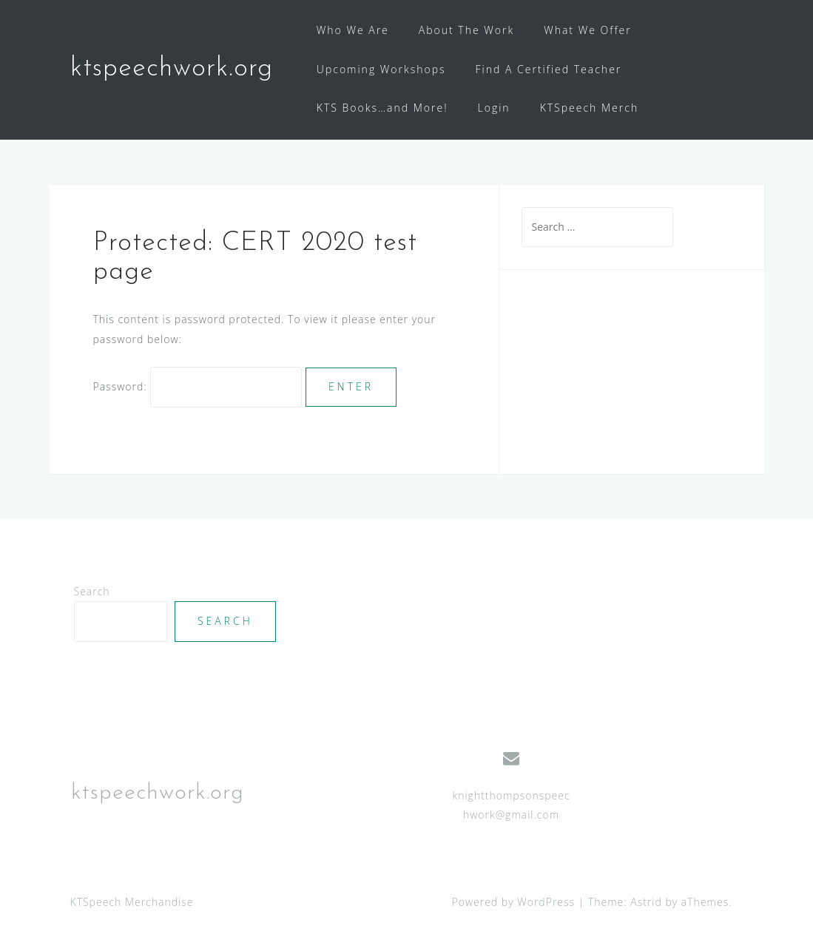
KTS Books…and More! (382, 108)
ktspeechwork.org (171, 68)
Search (92, 591)
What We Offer (588, 30)
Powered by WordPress (514, 902)
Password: (198, 386)
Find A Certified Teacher (549, 69)
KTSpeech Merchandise (132, 902)
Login (494, 108)
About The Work (466, 30)
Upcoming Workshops (381, 69)
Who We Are (353, 30)
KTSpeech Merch (589, 108)
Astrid (646, 902)
